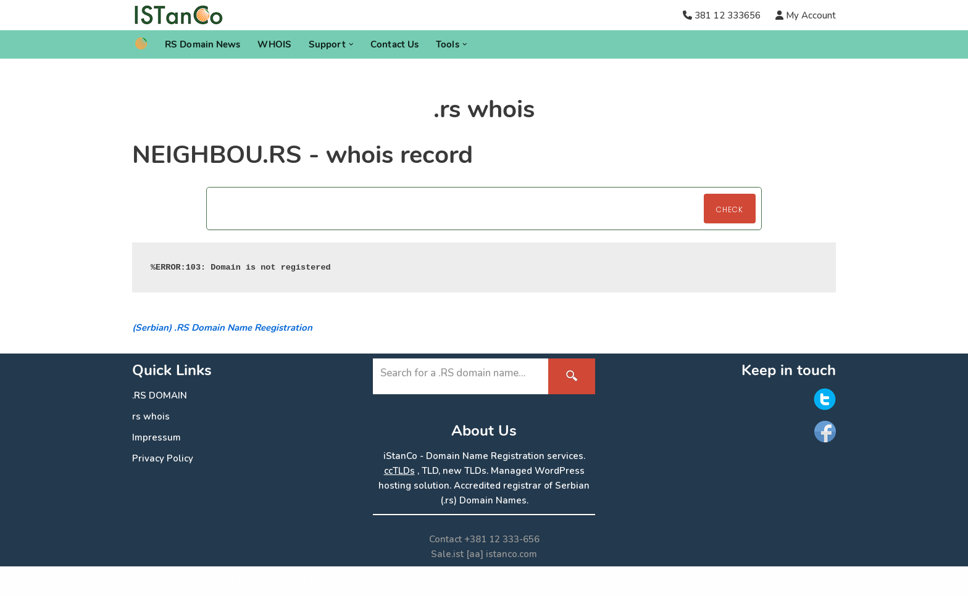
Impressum (156, 437)
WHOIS (274, 44)
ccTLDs (399, 471)
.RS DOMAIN (159, 395)
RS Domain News (202, 44)
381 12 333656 (728, 15)
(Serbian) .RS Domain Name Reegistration (222, 327)
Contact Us (394, 44)
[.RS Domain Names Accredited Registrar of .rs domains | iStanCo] (183, 15)
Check (729, 209)
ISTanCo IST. (264, 581)
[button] (351, 44)
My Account (809, 15)
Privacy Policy (162, 458)
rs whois (151, 416)
